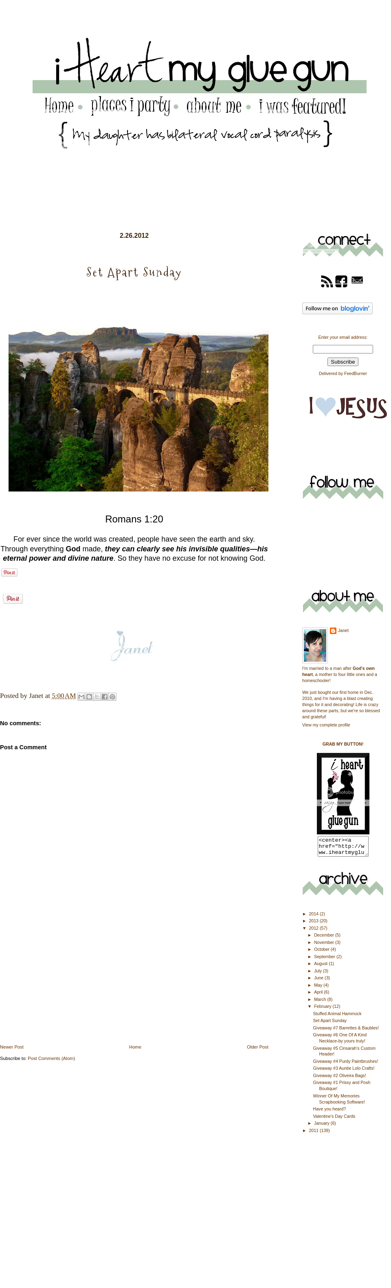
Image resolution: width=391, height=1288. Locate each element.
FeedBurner (355, 373)
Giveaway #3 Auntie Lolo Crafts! (344, 1071)
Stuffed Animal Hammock (337, 1017)
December (324, 938)
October (322, 952)
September (325, 960)
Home (135, 1046)
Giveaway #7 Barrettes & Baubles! (346, 1031)
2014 (314, 917)
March (320, 1003)
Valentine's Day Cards (334, 1119)
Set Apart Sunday (330, 1024)
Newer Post (12, 1046)
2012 (314, 931)
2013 (314, 924)
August (321, 967)
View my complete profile (326, 724)
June (319, 981)
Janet (343, 630)
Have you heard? (329, 1112)
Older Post (257, 1046)
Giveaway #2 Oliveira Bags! (339, 1079)
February (323, 1009)
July (318, 974)
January (322, 1126)
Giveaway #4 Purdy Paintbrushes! (345, 1064)
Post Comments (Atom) (51, 1058)
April (319, 995)
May (318, 988)
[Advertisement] (61, 986)
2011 (314, 1134)
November (324, 946)
